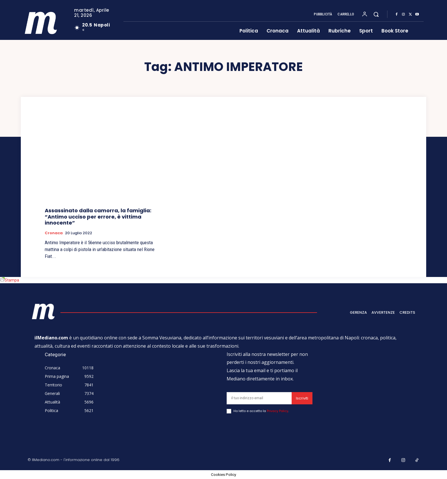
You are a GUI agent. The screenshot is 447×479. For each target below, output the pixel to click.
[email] (259, 398)
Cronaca (54, 233)
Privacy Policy (277, 411)
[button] (376, 14)
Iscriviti (302, 398)
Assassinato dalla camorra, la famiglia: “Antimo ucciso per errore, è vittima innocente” (98, 216)
